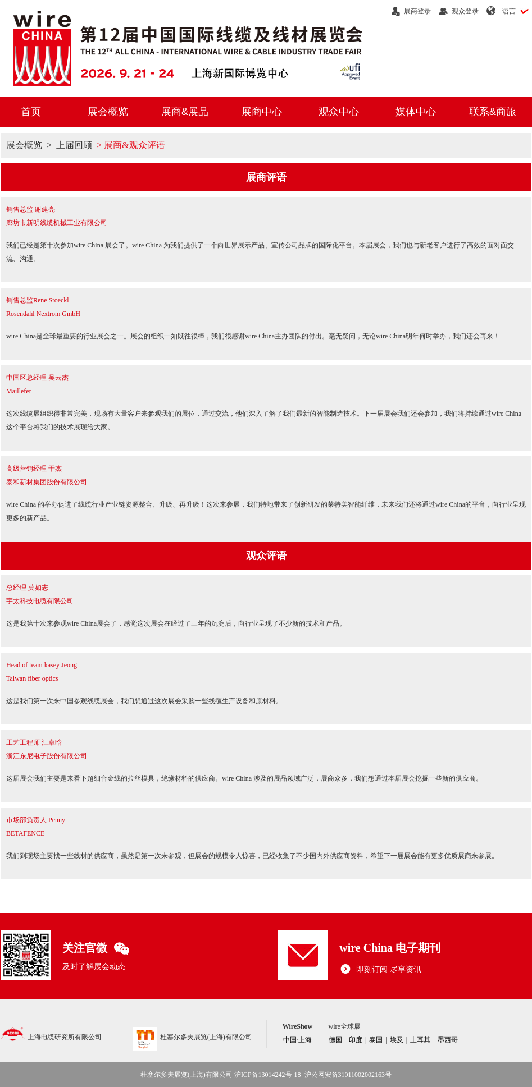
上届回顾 (74, 145)
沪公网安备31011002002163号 (348, 1075)
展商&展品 (184, 111)
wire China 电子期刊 (389, 948)
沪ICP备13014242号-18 (267, 1075)
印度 (355, 1040)
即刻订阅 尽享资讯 (380, 969)
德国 (335, 1040)
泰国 (376, 1040)
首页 (31, 111)
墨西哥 (448, 1040)
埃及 (396, 1040)
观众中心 (339, 111)
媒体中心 (415, 111)
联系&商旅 (492, 111)
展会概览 (108, 111)
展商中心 (262, 111)
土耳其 (420, 1040)
